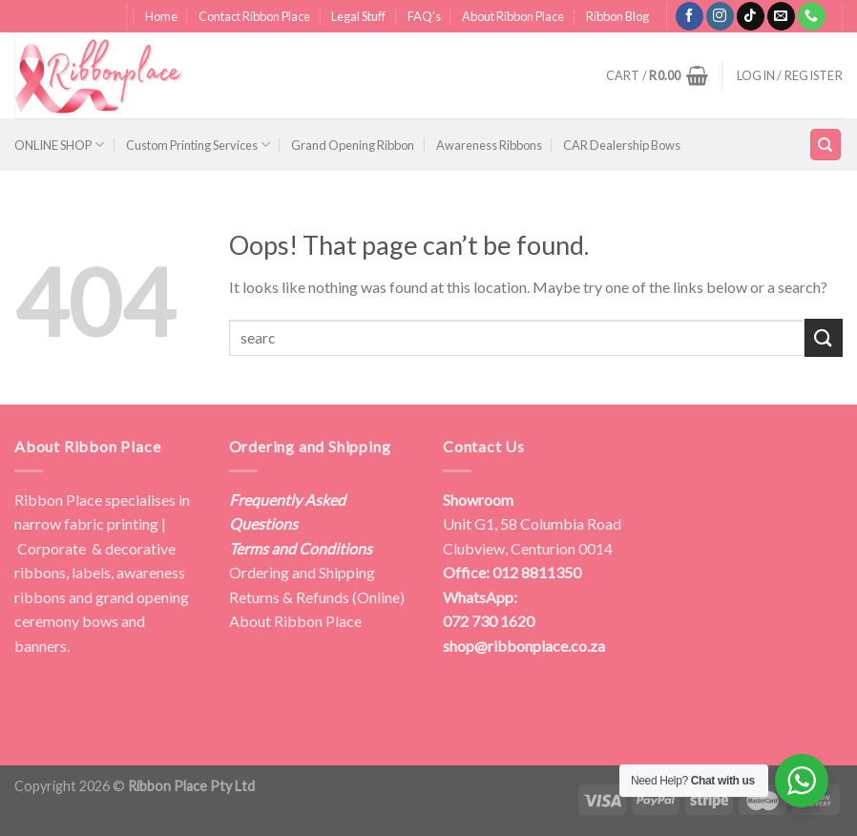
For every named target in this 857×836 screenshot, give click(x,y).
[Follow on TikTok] (750, 16)
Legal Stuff (358, 16)
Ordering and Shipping (302, 572)
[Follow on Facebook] (689, 16)
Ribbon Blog (617, 16)
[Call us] (812, 16)
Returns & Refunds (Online (314, 597)
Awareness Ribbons (489, 145)
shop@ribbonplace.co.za (524, 646)
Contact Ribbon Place (254, 16)
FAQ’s (424, 16)
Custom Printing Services (198, 145)
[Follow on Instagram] (720, 16)
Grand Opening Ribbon (352, 145)
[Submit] (824, 337)
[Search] (826, 144)
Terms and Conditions (300, 548)
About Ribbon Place (513, 16)
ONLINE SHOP (59, 145)
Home (161, 16)
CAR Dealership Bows (621, 145)
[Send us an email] (781, 16)
